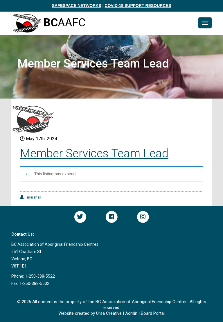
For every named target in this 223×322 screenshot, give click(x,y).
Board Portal (153, 313)
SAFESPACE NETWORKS (76, 5)
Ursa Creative (109, 313)
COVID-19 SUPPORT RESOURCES (138, 5)
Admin (131, 313)
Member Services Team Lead (94, 153)
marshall (30, 197)
